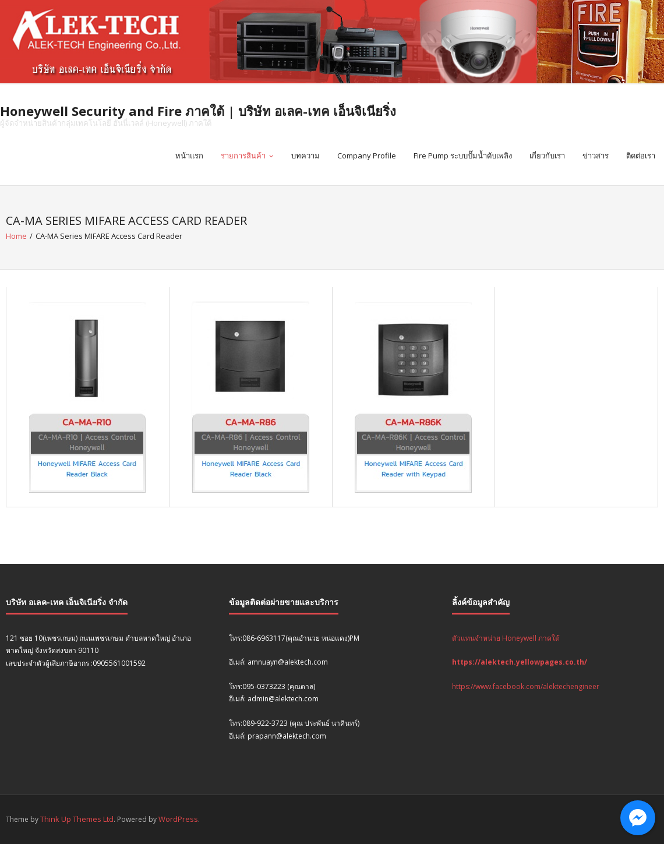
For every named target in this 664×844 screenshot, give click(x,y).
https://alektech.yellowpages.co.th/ (519, 662)
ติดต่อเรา (640, 155)
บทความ (305, 155)
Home (16, 236)
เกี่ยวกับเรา (547, 155)
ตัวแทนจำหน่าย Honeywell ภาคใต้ (506, 638)
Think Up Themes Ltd (77, 819)
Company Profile (366, 155)
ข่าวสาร (595, 155)
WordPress (178, 819)
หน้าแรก (189, 155)
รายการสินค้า (243, 155)
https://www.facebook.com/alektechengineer (525, 686)
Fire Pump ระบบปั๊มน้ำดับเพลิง (463, 155)
